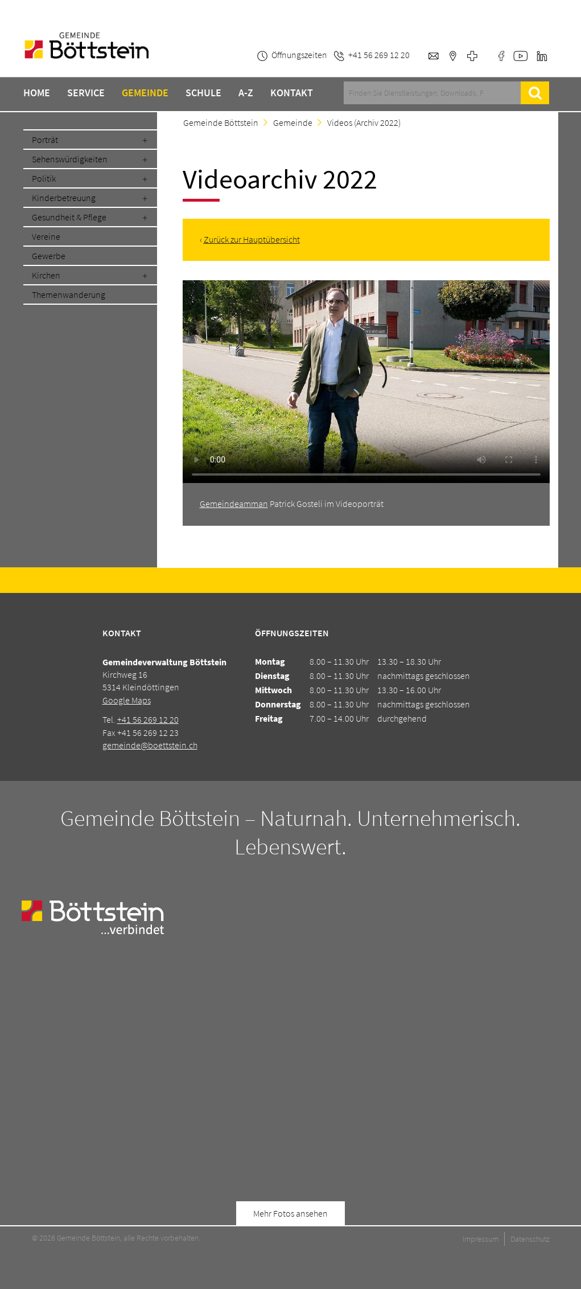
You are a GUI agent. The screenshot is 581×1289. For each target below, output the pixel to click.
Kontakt (291, 93)
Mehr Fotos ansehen (290, 1213)
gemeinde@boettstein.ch (149, 745)
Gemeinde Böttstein (220, 122)
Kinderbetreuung (64, 197)
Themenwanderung (68, 294)
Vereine (46, 236)
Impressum (480, 1239)
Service (86, 93)
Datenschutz (530, 1239)
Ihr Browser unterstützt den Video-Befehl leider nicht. (366, 383)
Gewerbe (48, 255)
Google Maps (126, 700)
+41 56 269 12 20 (148, 719)
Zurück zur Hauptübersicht (252, 239)
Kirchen (46, 275)
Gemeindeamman (234, 503)
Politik (44, 178)
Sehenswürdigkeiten (70, 159)
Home (36, 93)
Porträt (45, 139)
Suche (535, 92)
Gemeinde (145, 93)
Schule (203, 93)
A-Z (245, 93)
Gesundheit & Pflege (69, 217)
